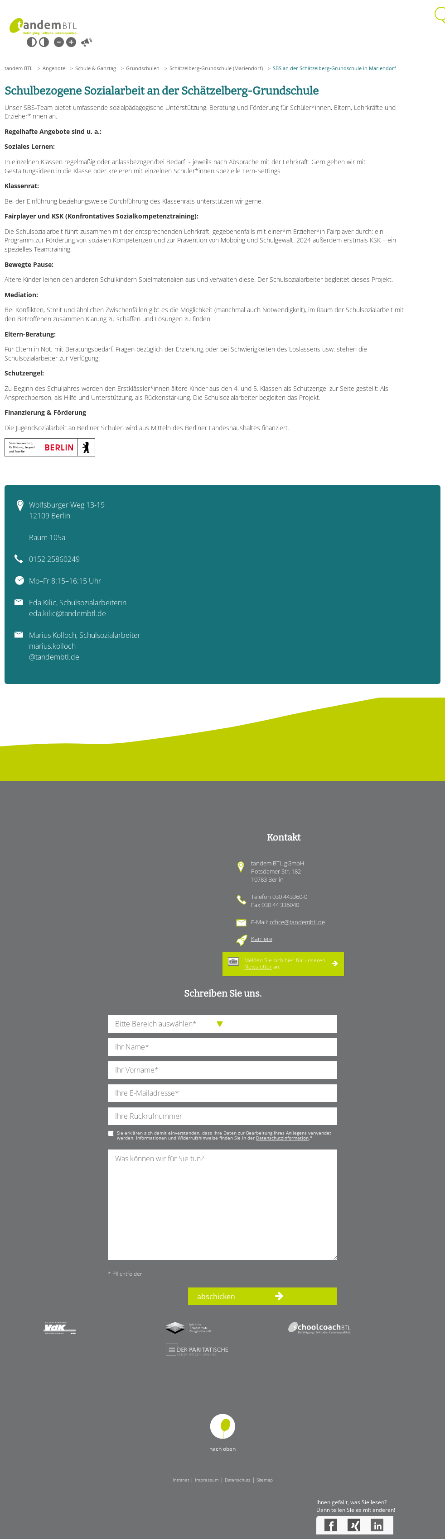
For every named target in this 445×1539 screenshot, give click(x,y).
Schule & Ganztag (95, 68)
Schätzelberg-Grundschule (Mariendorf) (216, 68)
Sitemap (264, 1480)
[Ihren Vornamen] (222, 1070)
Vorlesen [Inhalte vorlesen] (86, 42)
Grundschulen (143, 68)
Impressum (207, 1480)
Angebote (54, 68)
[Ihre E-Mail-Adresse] (222, 1093)
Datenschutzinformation (282, 1138)
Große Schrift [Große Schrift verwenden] (71, 42)
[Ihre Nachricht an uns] (222, 1204)
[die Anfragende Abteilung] (222, 1024)
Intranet (181, 1480)
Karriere (261, 939)
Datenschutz (238, 1480)
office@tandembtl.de (297, 922)
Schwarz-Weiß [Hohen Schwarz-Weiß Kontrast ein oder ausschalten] (31, 42)
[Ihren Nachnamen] (222, 1047)
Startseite (43, 26)
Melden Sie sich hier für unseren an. (284, 963)
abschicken (216, 1297)
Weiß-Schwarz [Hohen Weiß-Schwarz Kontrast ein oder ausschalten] (44, 42)
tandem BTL (19, 68)
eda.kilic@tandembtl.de (67, 613)
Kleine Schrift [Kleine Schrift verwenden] (58, 42)
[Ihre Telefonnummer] (222, 1116)
